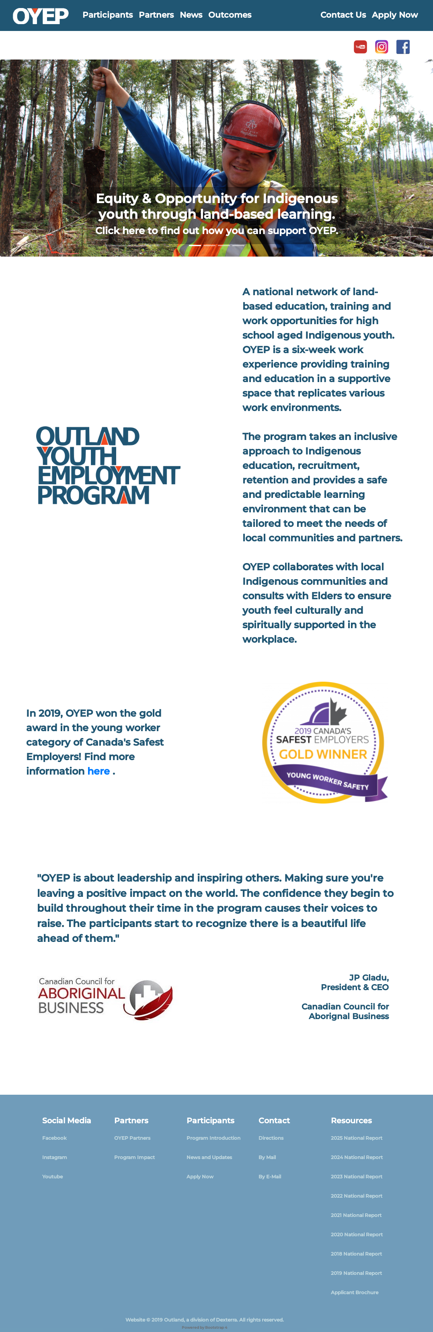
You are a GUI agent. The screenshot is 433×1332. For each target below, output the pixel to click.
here (100, 771)
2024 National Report (357, 1157)
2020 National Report (357, 1234)
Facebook (54, 1138)
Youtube (52, 1177)
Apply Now (200, 1177)
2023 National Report (356, 1177)
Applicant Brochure (354, 1292)
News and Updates (209, 1157)
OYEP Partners (132, 1138)
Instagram (54, 1157)
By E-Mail (270, 1177)
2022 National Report (356, 1196)
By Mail (267, 1157)
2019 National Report (356, 1273)
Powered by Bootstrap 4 (204, 1327)
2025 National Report (356, 1138)
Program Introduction (213, 1138)
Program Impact (134, 1157)
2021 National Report (356, 1215)
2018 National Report (356, 1254)
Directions (271, 1138)
